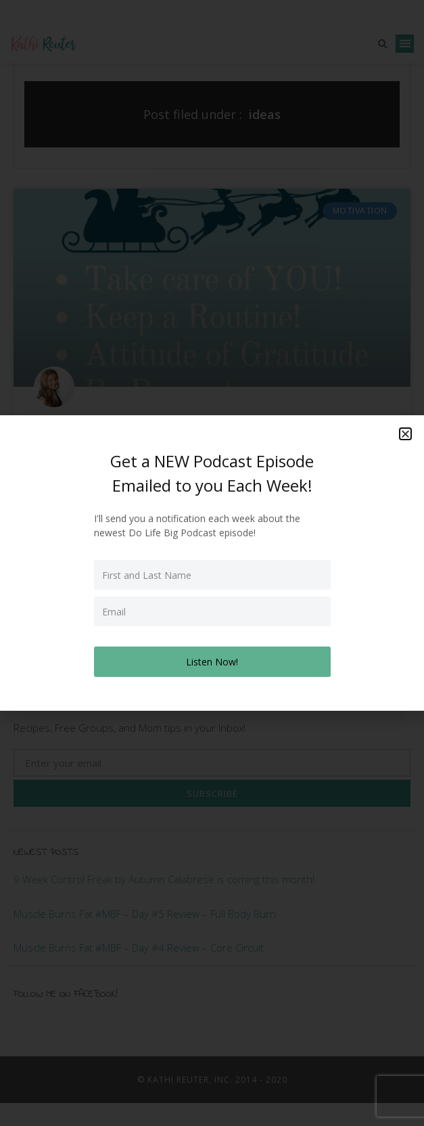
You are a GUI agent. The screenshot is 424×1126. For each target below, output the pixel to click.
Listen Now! (212, 661)
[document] (212, 563)
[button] (405, 434)
